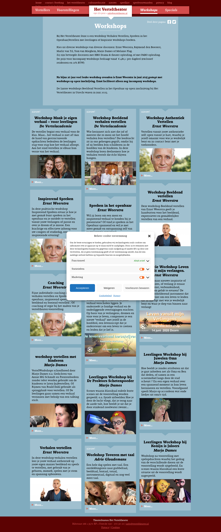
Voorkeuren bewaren (137, 287)
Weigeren (109, 287)
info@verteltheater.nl (117, 13)
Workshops (148, 10)
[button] (149, 236)
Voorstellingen (68, 10)
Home (39, 3)
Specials (171, 10)
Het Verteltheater (76, 3)
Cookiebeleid (105, 296)
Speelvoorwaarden (143, 3)
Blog (169, 3)
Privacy (116, 296)
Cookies (115, 527)
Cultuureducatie (96, 3)
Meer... (39, 182)
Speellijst (124, 3)
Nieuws (113, 3)
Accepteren (82, 287)
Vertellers (42, 10)
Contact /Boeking (54, 3)
